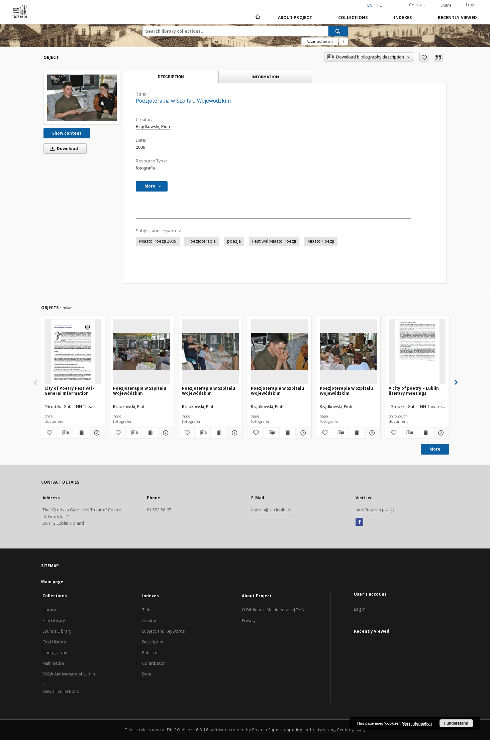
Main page (52, 582)
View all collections (60, 691)
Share (446, 5)
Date (146, 674)
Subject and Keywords (163, 631)
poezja (234, 241)
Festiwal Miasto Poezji (274, 241)
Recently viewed (457, 17)
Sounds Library (57, 631)
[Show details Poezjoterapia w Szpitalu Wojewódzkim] (165, 432)
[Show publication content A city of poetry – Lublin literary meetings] (425, 432)
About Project (295, 17)
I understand (456, 723)
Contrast (417, 5)
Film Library (53, 620)
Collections (353, 17)
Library (49, 610)
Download (63, 148)
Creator (149, 620)
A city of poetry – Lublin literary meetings (414, 390)
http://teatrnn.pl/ (375, 510)
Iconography (54, 652)
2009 (140, 147)
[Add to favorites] (423, 57)
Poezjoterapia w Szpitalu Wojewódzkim (139, 390)
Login (471, 5)
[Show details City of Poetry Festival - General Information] (96, 432)
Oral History (54, 642)
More (434, 449)
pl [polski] (379, 5)
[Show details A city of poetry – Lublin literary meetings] (440, 432)
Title (146, 610)
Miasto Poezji (320, 241)
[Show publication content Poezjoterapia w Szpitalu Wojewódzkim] (150, 432)
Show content (66, 133)
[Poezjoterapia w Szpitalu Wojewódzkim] (82, 98)
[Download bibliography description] (65, 432)
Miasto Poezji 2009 (157, 241)
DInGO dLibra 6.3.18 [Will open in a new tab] (188, 730)
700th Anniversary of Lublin (68, 674)
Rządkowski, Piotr (153, 126)
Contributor (153, 663)
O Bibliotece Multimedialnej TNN (273, 610)
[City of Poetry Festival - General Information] (73, 352)
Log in (360, 609)
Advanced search (320, 41)
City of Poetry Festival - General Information (69, 390)
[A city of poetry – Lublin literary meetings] (417, 352)
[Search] (338, 31)
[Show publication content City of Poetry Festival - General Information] (81, 432)
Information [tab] (265, 76)
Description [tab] (171, 77)
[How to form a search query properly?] (343, 41)
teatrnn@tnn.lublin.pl (271, 510)
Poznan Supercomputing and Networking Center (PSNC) (308, 730)
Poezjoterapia (202, 241)
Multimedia (53, 663)
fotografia (145, 168)
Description (153, 642)
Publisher (151, 652)
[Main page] (257, 17)
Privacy (249, 620)
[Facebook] (359, 522)
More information (417, 723)
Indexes (403, 17)
